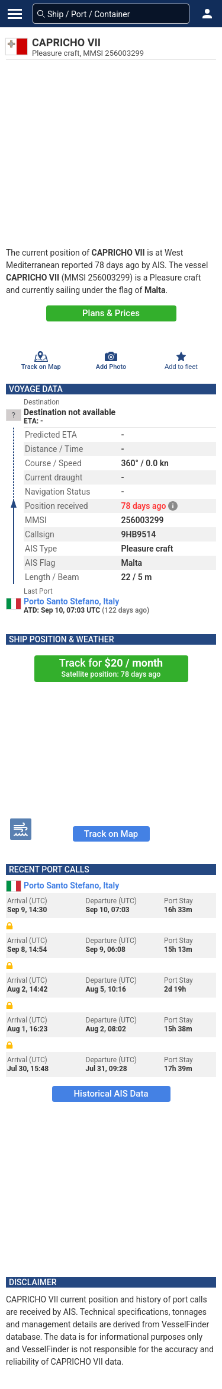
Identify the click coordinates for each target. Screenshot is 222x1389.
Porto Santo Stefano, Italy (71, 601)
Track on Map (111, 834)
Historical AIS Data (110, 1093)
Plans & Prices (111, 313)
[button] (207, 13)
